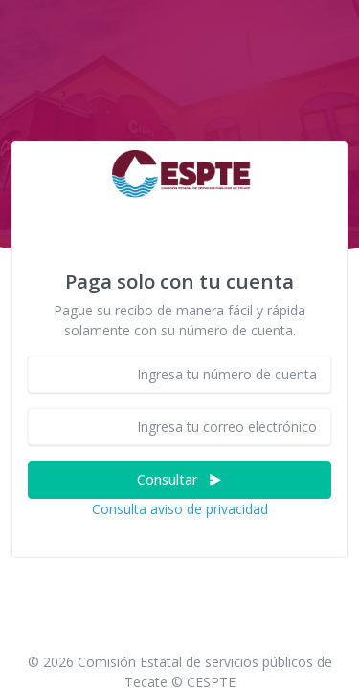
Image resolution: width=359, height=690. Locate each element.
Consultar (179, 479)
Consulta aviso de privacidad (180, 509)
